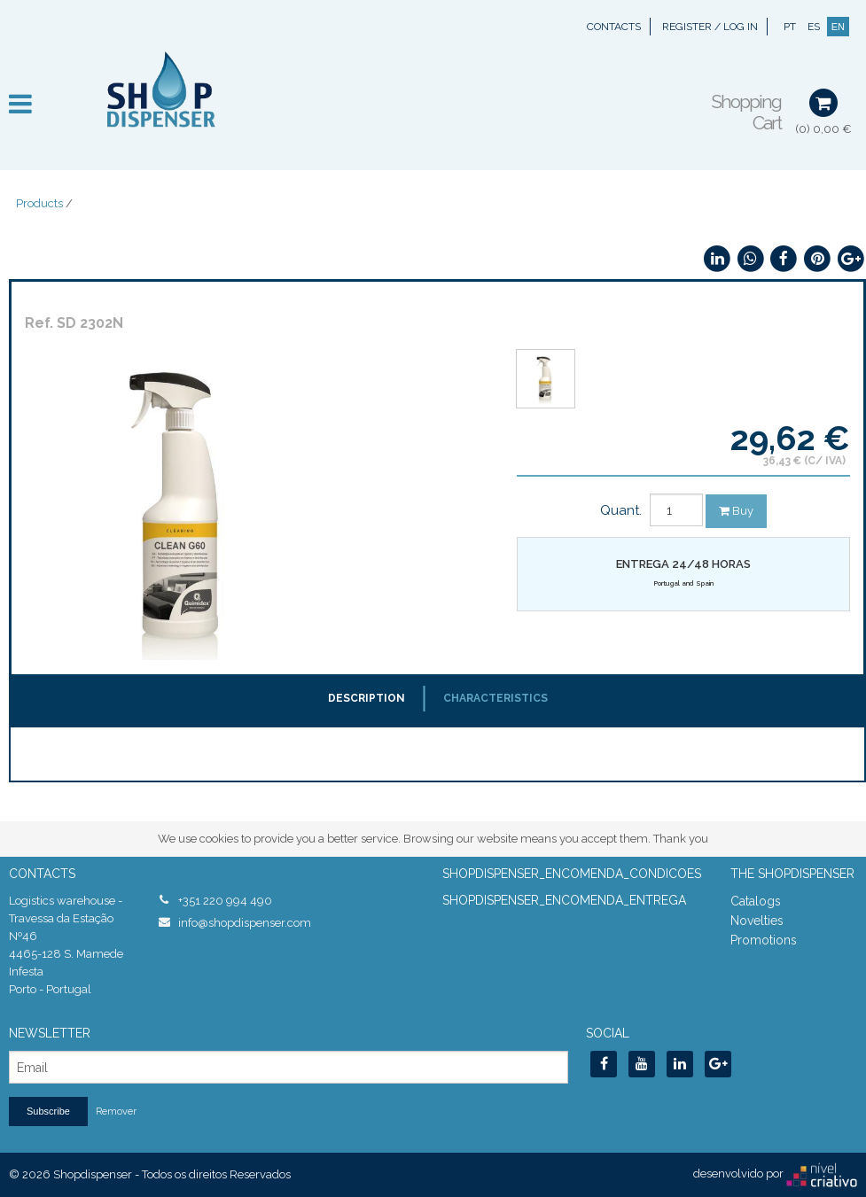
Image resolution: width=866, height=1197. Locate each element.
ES (813, 26)
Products (39, 203)
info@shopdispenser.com (244, 922)
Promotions (763, 940)
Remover (116, 1111)
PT (790, 26)
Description (366, 698)
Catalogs (755, 901)
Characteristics (495, 698)
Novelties (757, 920)
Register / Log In (710, 26)
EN (838, 26)
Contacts (614, 26)
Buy (736, 510)
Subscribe (48, 1111)
